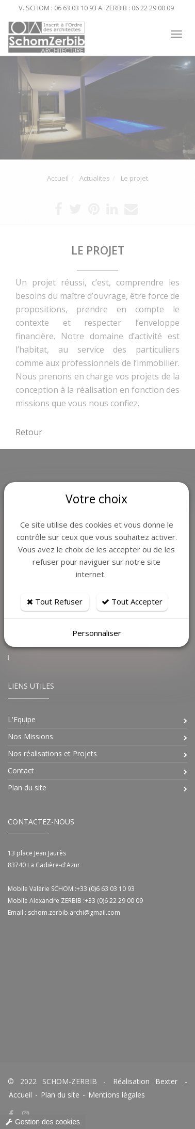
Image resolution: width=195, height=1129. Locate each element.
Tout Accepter (132, 601)
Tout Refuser (55, 601)
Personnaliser (96, 633)
